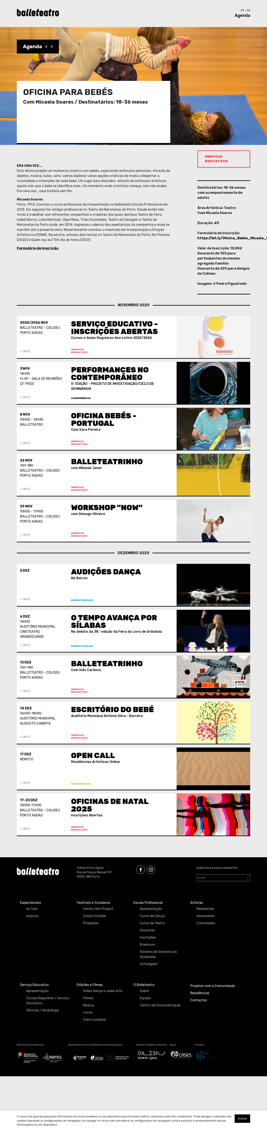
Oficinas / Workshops (42, 1010)
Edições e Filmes (90, 985)
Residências (199, 993)
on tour (32, 909)
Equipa (145, 998)
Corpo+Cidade (94, 916)
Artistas (196, 903)
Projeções (91, 923)
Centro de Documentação (160, 1005)
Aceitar (242, 1118)
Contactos (198, 1000)
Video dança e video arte (102, 991)
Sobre (144, 991)
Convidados (206, 923)
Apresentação (151, 909)
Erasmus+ (148, 945)
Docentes (147, 930)
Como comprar (94, 1020)
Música (88, 1005)
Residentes (205, 909)
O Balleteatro (144, 985)
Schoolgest (149, 964)
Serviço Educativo (34, 985)
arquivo (32, 916)
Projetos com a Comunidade (212, 986)
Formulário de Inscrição (37, 248)
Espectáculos (30, 903)
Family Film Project (98, 909)
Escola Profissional (148, 903)
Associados (205, 916)
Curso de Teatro (152, 923)
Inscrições (148, 937)
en (248, 10)
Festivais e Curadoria (93, 903)
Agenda (242, 15)
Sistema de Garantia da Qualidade (158, 954)
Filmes (88, 998)
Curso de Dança (152, 916)
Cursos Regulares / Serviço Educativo (47, 1000)
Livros (88, 1012)
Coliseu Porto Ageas (90, 868)
